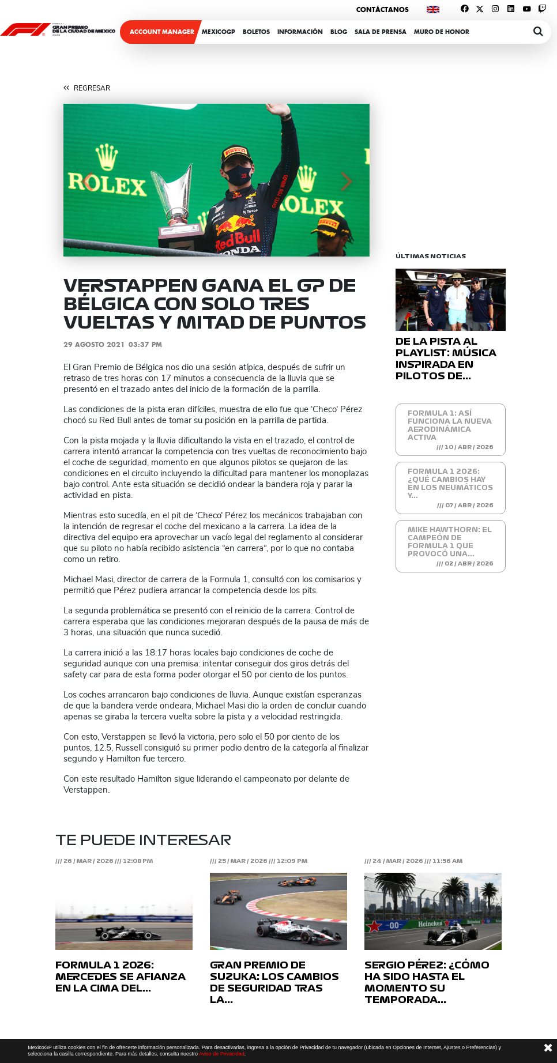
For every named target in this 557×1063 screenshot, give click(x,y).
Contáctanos (382, 9)
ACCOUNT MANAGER (162, 32)
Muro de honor (441, 32)
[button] (86, 180)
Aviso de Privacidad (221, 1054)
